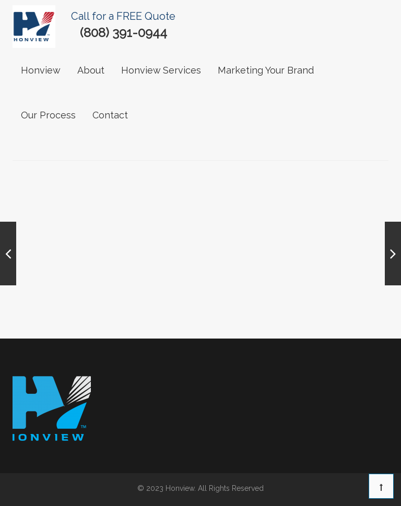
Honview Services (161, 70)
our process (48, 115)
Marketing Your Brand (266, 70)
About (90, 70)
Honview (41, 70)
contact (110, 115)
